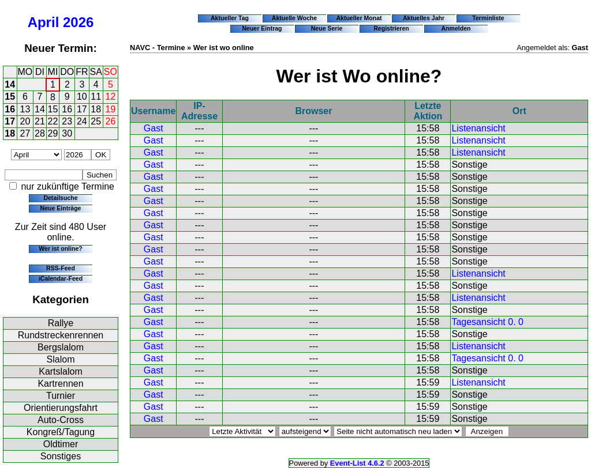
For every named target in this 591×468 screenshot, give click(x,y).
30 (67, 133)
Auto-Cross (61, 420)
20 (25, 121)
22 (53, 121)
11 (96, 96)
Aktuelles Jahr (423, 17)
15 (10, 96)
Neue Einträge (60, 208)
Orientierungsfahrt (61, 408)
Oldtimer (60, 444)
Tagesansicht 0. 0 (487, 322)
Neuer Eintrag (262, 28)
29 (53, 133)
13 (25, 109)
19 (111, 109)
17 (82, 109)
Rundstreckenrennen (61, 335)
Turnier (60, 396)
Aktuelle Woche (294, 17)
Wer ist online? (60, 248)
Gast (153, 128)
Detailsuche (60, 197)
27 (25, 133)
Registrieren (391, 28)
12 (111, 96)
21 (40, 121)
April (43, 22)
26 (111, 121)
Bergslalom (61, 347)
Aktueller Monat (358, 17)
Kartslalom (61, 371)
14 (10, 84)
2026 (78, 22)
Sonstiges (60, 456)
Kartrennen (60, 383)
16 (10, 109)
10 (82, 96)
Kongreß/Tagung (61, 432)
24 (82, 121)
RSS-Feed (60, 268)
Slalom (61, 359)
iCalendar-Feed (61, 278)
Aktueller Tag (230, 17)
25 (96, 121)
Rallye (60, 323)
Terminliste (488, 17)
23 (67, 121)
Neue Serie (327, 28)
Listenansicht (478, 128)
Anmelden (456, 28)
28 (40, 133)
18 (96, 109)
